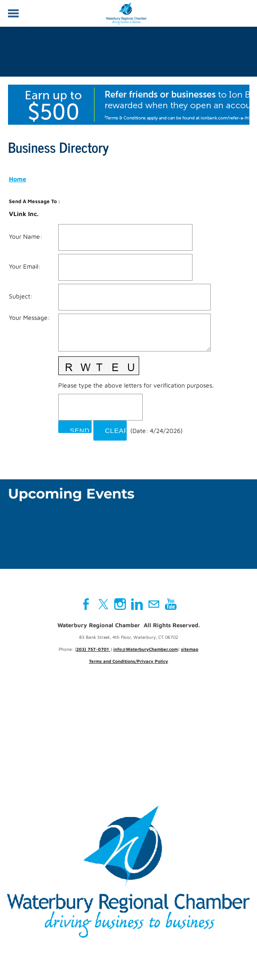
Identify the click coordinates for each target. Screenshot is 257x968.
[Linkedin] (137, 604)
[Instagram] (120, 604)
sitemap (189, 649)
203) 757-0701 (93, 649)
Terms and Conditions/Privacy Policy (128, 661)
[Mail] (154, 604)
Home (17, 179)
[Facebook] (86, 604)
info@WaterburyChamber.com (145, 649)
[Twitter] (103, 604)
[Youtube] (171, 604)
